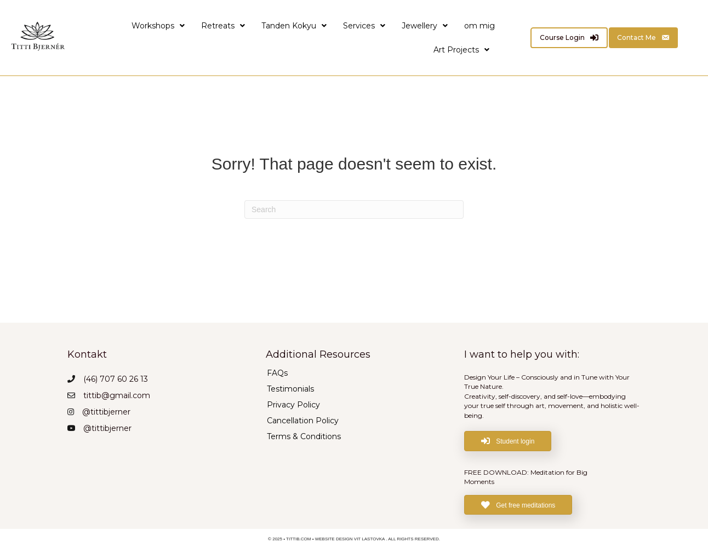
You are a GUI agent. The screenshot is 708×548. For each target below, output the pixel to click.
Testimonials (290, 388)
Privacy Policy (293, 404)
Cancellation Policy (303, 420)
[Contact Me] (643, 37)
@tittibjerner (106, 412)
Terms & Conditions (304, 436)
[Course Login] (569, 37)
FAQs (277, 372)
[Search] (354, 209)
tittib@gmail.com (116, 395)
